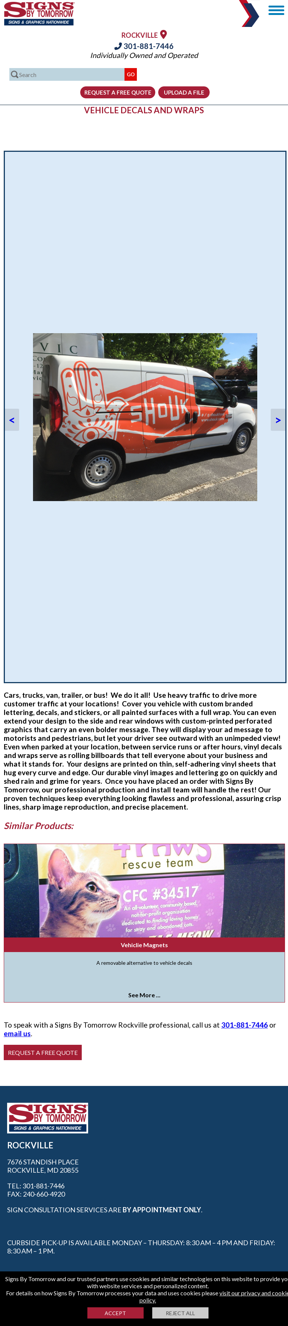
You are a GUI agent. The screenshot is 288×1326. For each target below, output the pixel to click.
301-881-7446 (144, 46)
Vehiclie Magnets (144, 944)
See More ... (144, 994)
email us (17, 1033)
